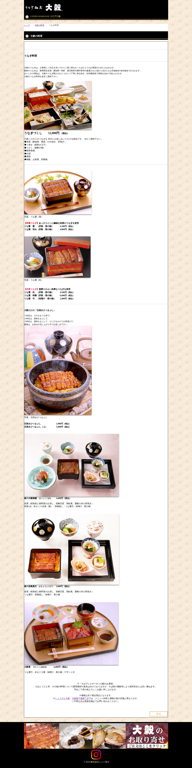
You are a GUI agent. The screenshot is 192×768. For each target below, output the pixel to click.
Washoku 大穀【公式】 (57, 7)
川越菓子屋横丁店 (80, 698)
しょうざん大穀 (62, 698)
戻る (158, 714)
